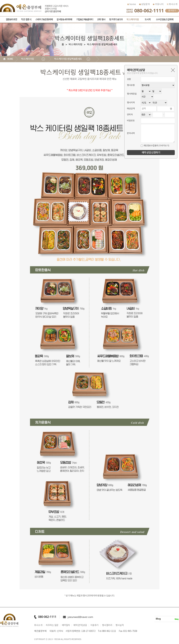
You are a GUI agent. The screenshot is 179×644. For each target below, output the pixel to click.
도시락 (148, 19)
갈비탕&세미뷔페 (64, 19)
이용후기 (94, 625)
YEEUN (57, 639)
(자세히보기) (164, 146)
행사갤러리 (107, 625)
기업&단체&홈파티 (84, 19)
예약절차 (66, 625)
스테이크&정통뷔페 (44, 19)
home (131, 4)
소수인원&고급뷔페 (164, 19)
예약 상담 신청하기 (151, 152)
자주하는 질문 (52, 625)
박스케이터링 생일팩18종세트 (68, 59)
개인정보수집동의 (149, 146)
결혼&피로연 (11, 19)
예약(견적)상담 (80, 625)
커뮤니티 (158, 4)
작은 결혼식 (26, 19)
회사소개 (172, 4)
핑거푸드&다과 (116, 19)
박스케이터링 (133, 19)
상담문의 (144, 4)
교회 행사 (101, 19)
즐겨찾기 (172, 10)
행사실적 (120, 625)
